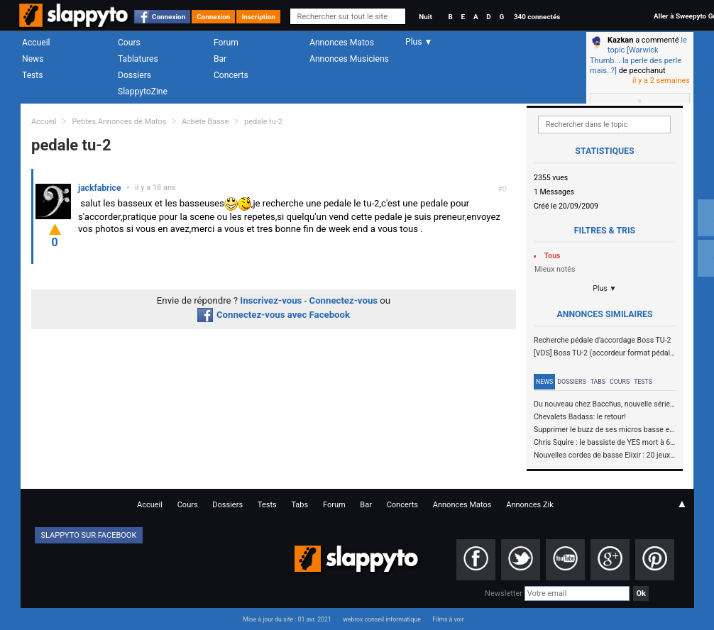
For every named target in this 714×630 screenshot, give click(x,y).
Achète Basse (205, 121)
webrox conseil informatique (382, 619)
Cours (129, 43)
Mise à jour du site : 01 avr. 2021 (287, 619)
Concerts (231, 75)
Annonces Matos (341, 43)
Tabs (598, 381)
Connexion (168, 17)
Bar (220, 59)
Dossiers (134, 75)
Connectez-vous (343, 300)
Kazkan (620, 40)
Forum (226, 43)
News (32, 59)
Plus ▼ (605, 288)
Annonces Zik (530, 504)
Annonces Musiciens (349, 59)
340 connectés (537, 17)
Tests (32, 75)
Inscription (258, 17)
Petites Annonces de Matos (119, 121)
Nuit (425, 17)
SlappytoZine (142, 91)
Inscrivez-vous (271, 300)
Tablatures (138, 59)
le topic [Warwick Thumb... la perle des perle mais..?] (638, 55)
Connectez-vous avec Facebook (273, 314)
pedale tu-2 (263, 121)
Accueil (36, 43)
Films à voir (447, 619)
